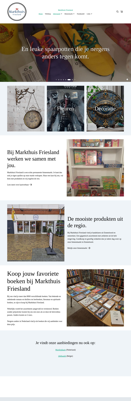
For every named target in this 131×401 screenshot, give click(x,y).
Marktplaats (60, 350)
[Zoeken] (117, 12)
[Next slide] (75, 80)
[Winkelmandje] (122, 12)
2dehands (62, 356)
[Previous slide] (56, 80)
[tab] (59, 80)
